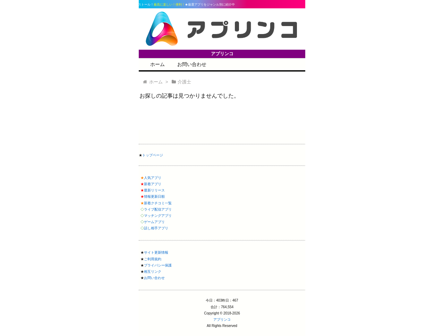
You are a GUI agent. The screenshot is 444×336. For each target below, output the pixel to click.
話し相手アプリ (156, 228)
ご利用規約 (152, 259)
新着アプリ (152, 184)
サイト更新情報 (156, 252)
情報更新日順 (154, 196)
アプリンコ (222, 319)
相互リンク (152, 271)
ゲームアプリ (154, 222)
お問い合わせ (191, 64)
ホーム (157, 64)
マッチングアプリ (158, 216)
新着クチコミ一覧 (158, 203)
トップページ (152, 155)
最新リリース (154, 190)
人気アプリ (152, 178)
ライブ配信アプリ (158, 209)
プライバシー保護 (158, 265)
